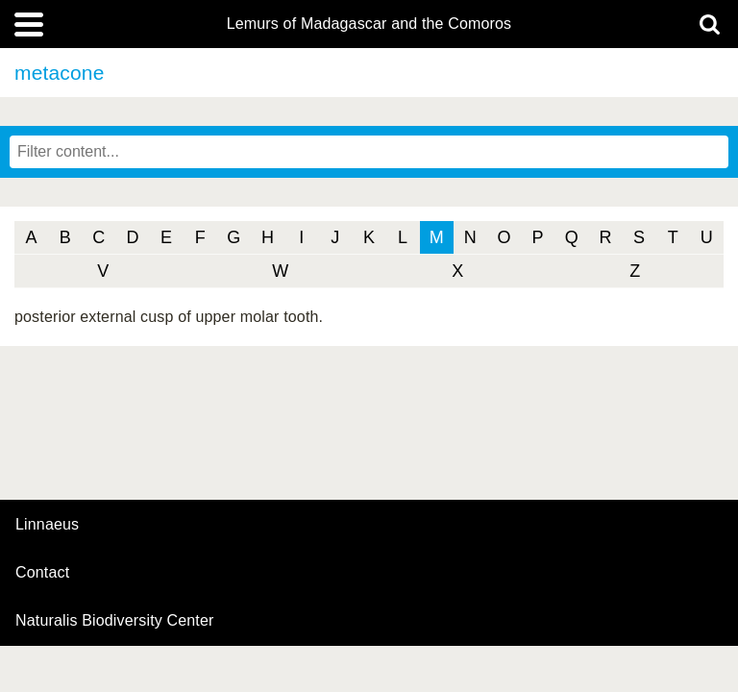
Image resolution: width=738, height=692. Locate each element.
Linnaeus (47, 524)
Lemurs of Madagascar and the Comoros (369, 24)
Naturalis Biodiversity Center (114, 621)
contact (42, 572)
